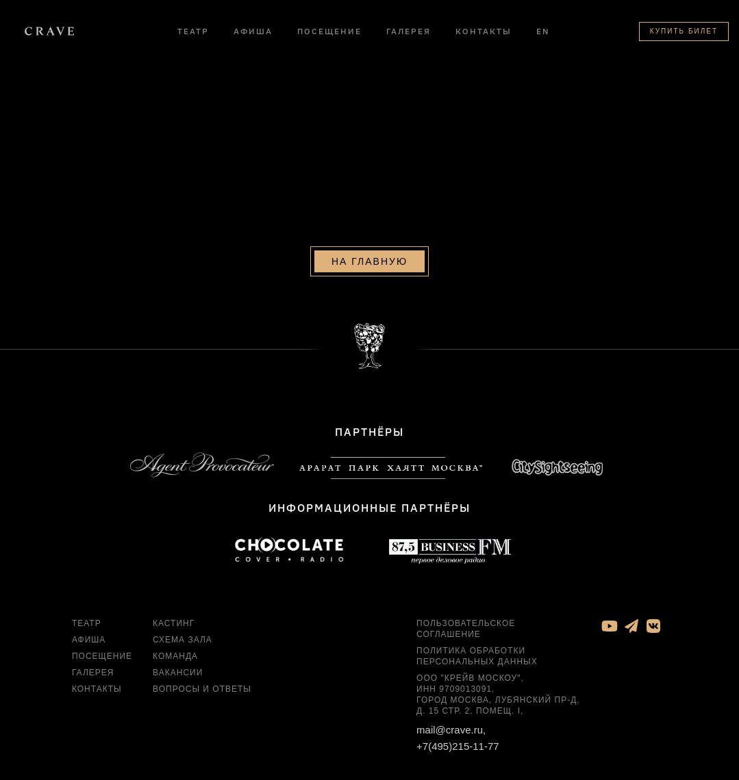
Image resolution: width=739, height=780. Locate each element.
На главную (369, 269)
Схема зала (182, 648)
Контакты (483, 31)
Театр (193, 31)
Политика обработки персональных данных (477, 665)
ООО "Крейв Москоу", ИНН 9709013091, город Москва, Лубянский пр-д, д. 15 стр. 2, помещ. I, (498, 703)
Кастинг (174, 632)
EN (543, 31)
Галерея (408, 31)
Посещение (329, 31)
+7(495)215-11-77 (457, 755)
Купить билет (684, 31)
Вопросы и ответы (202, 698)
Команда (175, 665)
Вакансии (178, 681)
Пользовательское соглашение (465, 637)
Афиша (253, 31)
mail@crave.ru (449, 738)
